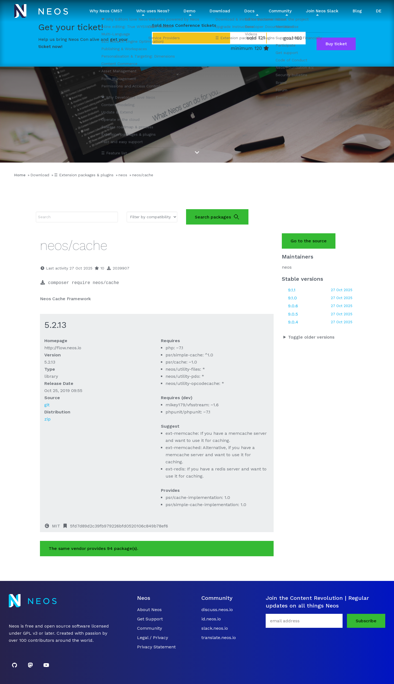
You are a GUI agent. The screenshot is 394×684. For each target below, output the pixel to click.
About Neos (149, 609)
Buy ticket (336, 43)
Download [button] (220, 10)
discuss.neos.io (217, 609)
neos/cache (142, 175)
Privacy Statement (156, 646)
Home (19, 175)
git (47, 404)
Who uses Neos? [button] (152, 10)
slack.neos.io (214, 628)
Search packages (217, 217)
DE (378, 10)
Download (39, 175)
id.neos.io (211, 618)
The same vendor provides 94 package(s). (93, 548)
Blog (357, 10)
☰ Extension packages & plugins (84, 175)
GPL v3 (30, 633)
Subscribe (366, 620)
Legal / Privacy (152, 637)
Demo (189, 10)
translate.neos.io (218, 637)
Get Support (150, 618)
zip (47, 419)
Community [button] (280, 10)
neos (122, 175)
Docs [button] (249, 10)
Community (149, 628)
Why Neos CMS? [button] (105, 10)
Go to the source (309, 240)
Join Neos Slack (322, 10)
